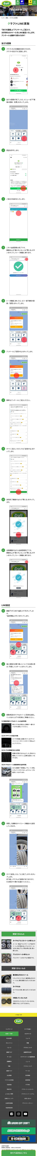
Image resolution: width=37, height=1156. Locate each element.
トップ (2, 18)
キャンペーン (9, 1043)
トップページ (9, 1029)
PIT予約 (28, 1084)
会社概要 (9, 1075)
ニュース (28, 1038)
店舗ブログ (9, 1052)
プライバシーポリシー (27, 1103)
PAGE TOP (19, 1015)
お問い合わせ (27, 1098)
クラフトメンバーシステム (27, 1094)
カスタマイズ (28, 1033)
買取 (7, 18)
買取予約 (9, 1089)
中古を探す (9, 1038)
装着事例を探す (15, 3)
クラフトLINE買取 (9, 1080)
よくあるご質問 (9, 1094)
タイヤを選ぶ (27, 1029)
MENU (34, 3)
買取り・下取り (9, 1033)
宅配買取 (9, 1084)
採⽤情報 (27, 1075)
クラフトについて (28, 1047)
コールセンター (25, 3)
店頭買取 (27, 1080)
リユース (9, 1047)
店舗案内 (30, 3)
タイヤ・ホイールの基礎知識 (28, 1057)
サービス (9, 1057)
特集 (28, 1043)
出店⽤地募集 (9, 1103)
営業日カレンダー (9, 1098)
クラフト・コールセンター (28, 1089)
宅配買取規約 (9, 1108)
